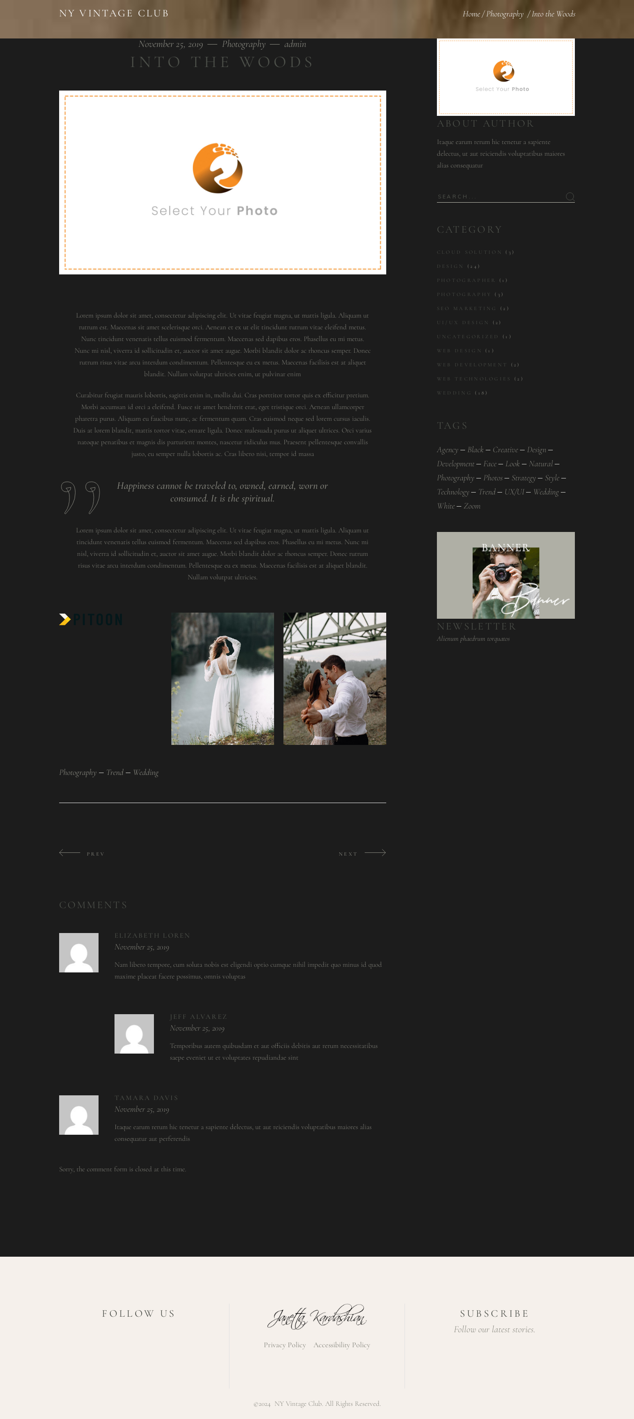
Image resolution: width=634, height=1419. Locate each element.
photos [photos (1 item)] (493, 477)
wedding (146, 772)
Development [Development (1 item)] (455, 463)
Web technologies (474, 379)
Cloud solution (470, 252)
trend (114, 772)
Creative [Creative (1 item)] (505, 449)
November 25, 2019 (172, 43)
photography (78, 772)
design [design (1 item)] (536, 449)
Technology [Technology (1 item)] (453, 491)
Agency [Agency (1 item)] (447, 449)
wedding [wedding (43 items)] (546, 491)
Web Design (459, 351)
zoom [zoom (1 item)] (472, 506)
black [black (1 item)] (475, 449)
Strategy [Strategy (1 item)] (524, 477)
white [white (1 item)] (446, 506)
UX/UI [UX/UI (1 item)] (514, 491)
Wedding (454, 393)
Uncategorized (468, 337)
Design (451, 266)
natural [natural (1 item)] (541, 463)
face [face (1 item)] (490, 463)
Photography (505, 13)
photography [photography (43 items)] (455, 477)
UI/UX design (463, 322)
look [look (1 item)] (512, 463)
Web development (472, 365)
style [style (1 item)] (552, 477)
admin (295, 43)
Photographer (467, 280)
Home (471, 13)
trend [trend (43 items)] (487, 491)
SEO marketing (467, 308)
